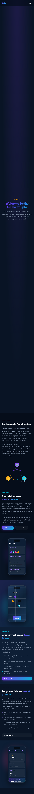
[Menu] (30, 3)
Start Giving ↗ (8, 678)
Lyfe (4, 3)
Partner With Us (8, 735)
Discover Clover (21, 528)
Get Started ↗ (8, 528)
